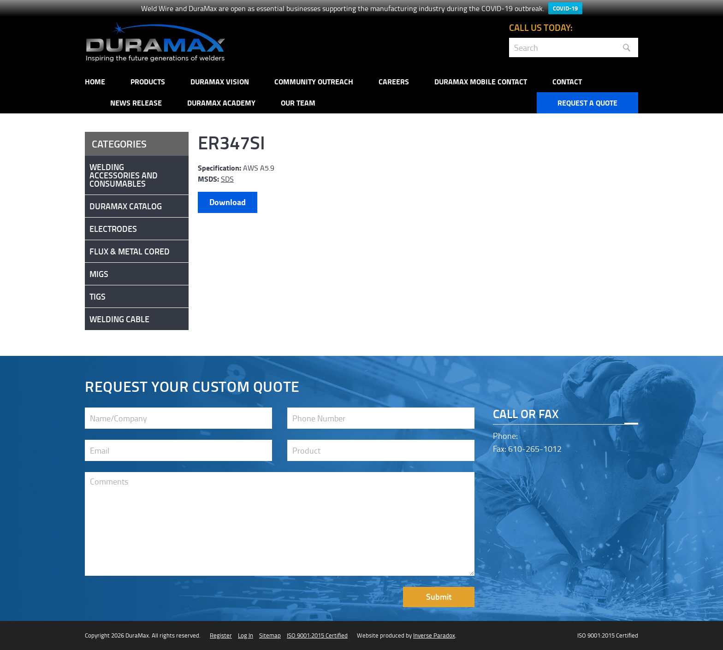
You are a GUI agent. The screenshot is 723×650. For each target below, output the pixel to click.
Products (147, 81)
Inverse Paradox (434, 635)
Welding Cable (119, 319)
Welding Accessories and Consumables (123, 175)
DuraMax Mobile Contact (480, 81)
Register (221, 635)
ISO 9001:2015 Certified (317, 635)
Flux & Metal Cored (129, 251)
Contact (567, 81)
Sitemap (270, 635)
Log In (245, 635)
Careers (394, 81)
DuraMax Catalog (125, 206)
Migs (98, 274)
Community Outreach (313, 81)
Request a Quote (587, 102)
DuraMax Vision (219, 81)
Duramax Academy (221, 102)
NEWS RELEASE (136, 102)
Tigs (97, 296)
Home (95, 81)
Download (227, 202)
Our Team (298, 102)
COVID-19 (565, 8)
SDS (227, 179)
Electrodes (113, 229)
